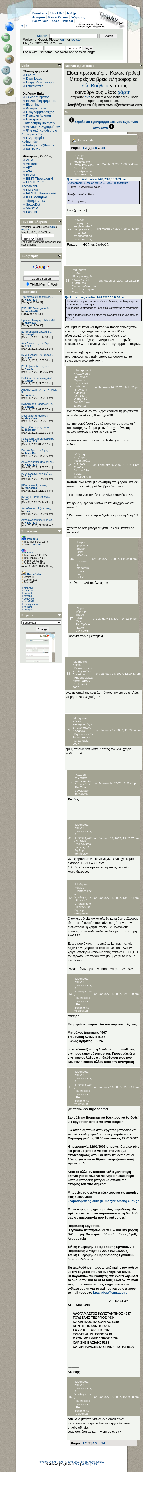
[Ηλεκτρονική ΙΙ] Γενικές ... (35, 485)
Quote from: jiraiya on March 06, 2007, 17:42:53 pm (94, 297)
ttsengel (29, 334)
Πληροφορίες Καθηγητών (33, 139)
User (27, 511)
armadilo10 (31, 311)
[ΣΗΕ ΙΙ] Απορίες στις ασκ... (36, 366)
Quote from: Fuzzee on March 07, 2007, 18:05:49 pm (98, 183)
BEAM (30, 175)
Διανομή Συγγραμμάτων (43, 127)
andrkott (28, 593)
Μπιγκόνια (31, 418)
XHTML (86, 1464)
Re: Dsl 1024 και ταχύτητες (82, 402)
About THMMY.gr (62, 20)
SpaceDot (33, 204)
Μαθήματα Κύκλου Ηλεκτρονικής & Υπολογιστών (82, 274)
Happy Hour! (40, 20)
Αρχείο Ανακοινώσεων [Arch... (37, 520)
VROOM (32, 208)
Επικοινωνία (34, 86)
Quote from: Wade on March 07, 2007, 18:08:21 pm (96, 179)
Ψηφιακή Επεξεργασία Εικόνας (82, 844)
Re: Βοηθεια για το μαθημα (81, 1007)
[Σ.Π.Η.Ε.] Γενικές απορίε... (36, 308)
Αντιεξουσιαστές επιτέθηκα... (36, 343)
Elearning (33, 104)
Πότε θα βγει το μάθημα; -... (36, 450)
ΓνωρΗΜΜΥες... (84, 164)
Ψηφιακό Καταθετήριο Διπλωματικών (39, 132)
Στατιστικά (29, 531)
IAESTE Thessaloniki (41, 193)
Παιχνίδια (82, 784)
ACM (29, 160)
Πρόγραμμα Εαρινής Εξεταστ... (38, 439)
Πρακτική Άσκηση (38, 115)
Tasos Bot (30, 430)
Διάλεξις (29, 369)
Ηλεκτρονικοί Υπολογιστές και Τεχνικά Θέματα (82, 375)
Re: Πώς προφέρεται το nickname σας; (83, 171)
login (63, 39)
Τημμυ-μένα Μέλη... (81, 551)
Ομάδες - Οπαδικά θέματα (80, 467)
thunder (28, 607)
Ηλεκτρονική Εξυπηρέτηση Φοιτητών (38, 121)
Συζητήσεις (78, 17)
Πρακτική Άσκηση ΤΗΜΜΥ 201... (39, 320)
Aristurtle (32, 164)
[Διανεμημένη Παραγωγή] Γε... (37, 404)
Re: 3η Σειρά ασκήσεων (82, 850)
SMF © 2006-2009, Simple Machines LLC (82, 1461)
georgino (28, 609)
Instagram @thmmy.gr (41, 145)
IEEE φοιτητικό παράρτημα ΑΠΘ (34, 199)
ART (29, 167)
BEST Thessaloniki (39, 178)
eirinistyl (28, 588)
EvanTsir (28, 590)
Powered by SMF (47, 1461)
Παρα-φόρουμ (81, 543)
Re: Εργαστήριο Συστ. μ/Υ (83, 290)
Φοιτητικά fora (36, 108)
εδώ (83, 85)
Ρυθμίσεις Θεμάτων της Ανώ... (37, 378)
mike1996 (29, 601)
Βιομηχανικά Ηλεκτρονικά (82, 999)
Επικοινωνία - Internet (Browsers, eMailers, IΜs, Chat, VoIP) (81, 391)
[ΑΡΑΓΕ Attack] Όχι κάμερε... (37, 355)
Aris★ (28, 346)
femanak (28, 596)
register (76, 39)
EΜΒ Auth (33, 189)
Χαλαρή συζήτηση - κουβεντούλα (82, 158)
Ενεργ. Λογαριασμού (40, 82)
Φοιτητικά (38, 17)
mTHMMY (33, 149)
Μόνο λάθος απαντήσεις (34, 415)
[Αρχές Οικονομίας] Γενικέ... (36, 427)
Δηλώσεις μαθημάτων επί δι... (37, 462)
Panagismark (31, 604)
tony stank (31, 488)
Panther (31, 212)
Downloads (39, 13)
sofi (27, 499)
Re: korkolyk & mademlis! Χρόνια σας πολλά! (82, 567)
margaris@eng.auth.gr (122, 1201)
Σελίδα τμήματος (37, 97)
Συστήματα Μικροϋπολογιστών (84, 284)
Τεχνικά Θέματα (58, 17)
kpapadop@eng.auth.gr (85, 1201)
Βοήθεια (100, 85)
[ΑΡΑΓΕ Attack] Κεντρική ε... (36, 473)
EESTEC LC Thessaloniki (32, 184)
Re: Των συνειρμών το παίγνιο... (82, 790)
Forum (30, 75)
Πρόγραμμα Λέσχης (40, 112)
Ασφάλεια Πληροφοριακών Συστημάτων (83, 677)
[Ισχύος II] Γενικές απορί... (35, 497)
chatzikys (30, 323)
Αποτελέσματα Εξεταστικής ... (37, 508)
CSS (94, 1464)
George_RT (31, 381)
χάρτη (124, 92)
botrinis (29, 395)
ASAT (30, 171)
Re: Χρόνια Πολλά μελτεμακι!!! (83, 627)
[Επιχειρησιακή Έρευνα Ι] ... (36, 331)
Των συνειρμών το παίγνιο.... (37, 297)
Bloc (77, 1464)
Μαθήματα (73, 13)
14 (103, 148)
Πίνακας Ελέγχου (34, 222)
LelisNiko (29, 598)
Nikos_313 (31, 299)
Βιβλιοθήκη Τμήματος (41, 101)
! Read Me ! (57, 13)
